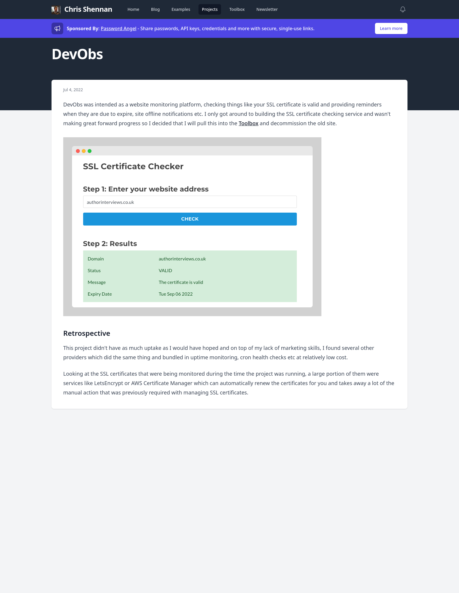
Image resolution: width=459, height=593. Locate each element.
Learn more (391, 28)
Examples (181, 9)
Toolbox (236, 9)
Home (133, 9)
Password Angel (118, 28)
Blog (155, 9)
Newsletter (267, 9)
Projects (210, 9)
